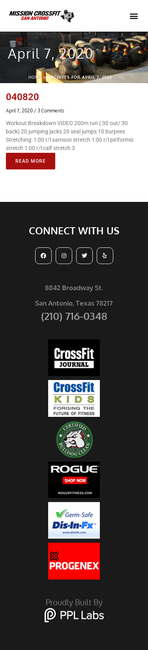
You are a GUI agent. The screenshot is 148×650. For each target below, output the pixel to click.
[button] (133, 16)
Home (35, 77)
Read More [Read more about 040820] (30, 161)
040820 (22, 97)
